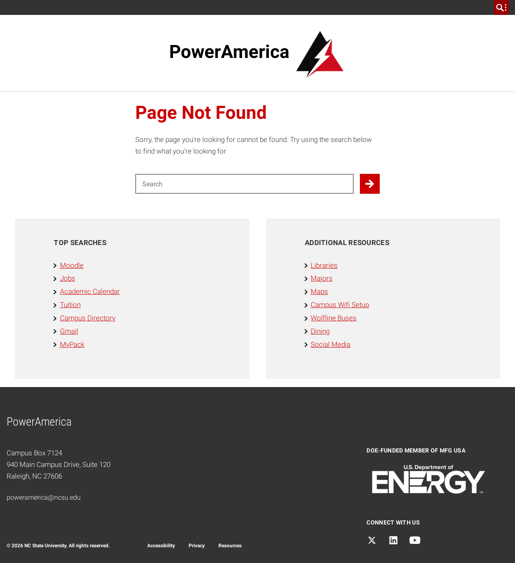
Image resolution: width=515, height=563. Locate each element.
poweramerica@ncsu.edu (44, 497)
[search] (501, 7)
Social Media (330, 344)
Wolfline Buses (334, 318)
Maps (319, 291)
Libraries (324, 265)
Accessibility (161, 546)
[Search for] (244, 184)
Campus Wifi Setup (340, 305)
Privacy (197, 546)
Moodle (72, 265)
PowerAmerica (229, 52)
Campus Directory (87, 318)
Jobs (67, 278)
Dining (320, 331)
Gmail (69, 331)
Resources (230, 546)
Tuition (70, 305)
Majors (322, 278)
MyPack (72, 344)
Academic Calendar (90, 291)
